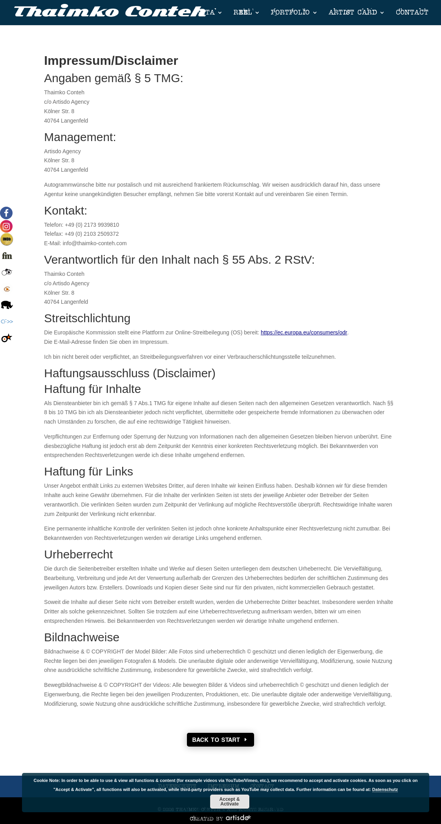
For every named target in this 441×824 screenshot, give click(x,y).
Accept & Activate (230, 801)
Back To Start (216, 739)
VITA (206, 13)
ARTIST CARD (353, 13)
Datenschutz (385, 789)
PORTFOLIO (290, 13)
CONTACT (412, 13)
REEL (243, 13)
